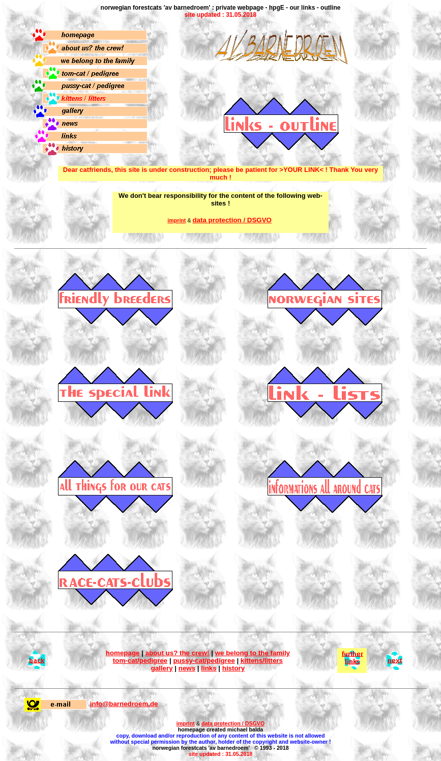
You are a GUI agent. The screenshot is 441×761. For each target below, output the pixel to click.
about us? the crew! (177, 653)
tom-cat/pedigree (140, 660)
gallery (162, 668)
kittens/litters (262, 660)
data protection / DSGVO (232, 220)
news (187, 668)
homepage (123, 653)
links (208, 668)
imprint (186, 723)
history (233, 668)
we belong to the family (252, 653)
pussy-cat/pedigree (203, 660)
